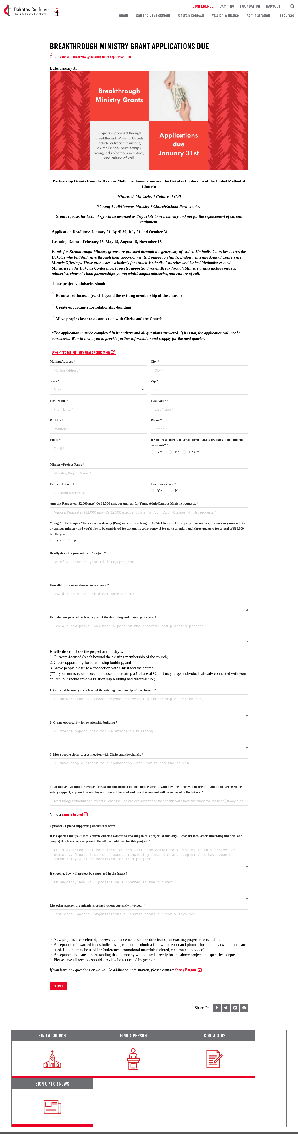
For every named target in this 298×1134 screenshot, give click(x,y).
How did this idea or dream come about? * (79, 585)
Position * (56, 420)
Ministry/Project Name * (67, 464)
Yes (159, 452)
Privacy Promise (50, 1116)
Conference (203, 6)
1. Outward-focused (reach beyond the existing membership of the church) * (103, 690)
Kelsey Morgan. (189, 970)
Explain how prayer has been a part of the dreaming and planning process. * (103, 617)
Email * (55, 439)
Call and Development (153, 15)
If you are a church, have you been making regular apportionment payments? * (197, 442)
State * (54, 381)
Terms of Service (23, 1116)
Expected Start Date (64, 484)
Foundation (250, 6)
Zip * (154, 381)
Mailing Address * (62, 361)
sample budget (75, 814)
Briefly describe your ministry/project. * (78, 553)
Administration (258, 15)
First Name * (59, 400)
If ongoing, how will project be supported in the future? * (90, 873)
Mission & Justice (225, 15)
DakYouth (274, 6)
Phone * (156, 420)
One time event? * (163, 484)
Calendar (63, 57)
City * (155, 361)
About (123, 15)
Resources (286, 15)
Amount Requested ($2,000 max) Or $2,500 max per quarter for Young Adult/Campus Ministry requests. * (124, 503)
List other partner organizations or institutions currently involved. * (97, 905)
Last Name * (159, 400)
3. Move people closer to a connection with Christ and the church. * (96, 754)
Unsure (194, 452)
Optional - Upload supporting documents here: (82, 826)
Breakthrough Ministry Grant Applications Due (102, 57)
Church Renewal (191, 15)
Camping (227, 6)
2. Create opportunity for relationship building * (83, 722)
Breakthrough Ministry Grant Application (84, 352)
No (177, 452)
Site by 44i (281, 1128)
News (180, 1091)
